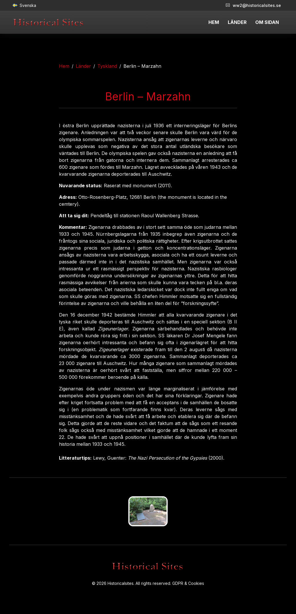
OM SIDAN (267, 22)
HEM (213, 22)
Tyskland (107, 66)
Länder (83, 66)
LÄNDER (237, 22)
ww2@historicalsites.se (253, 5)
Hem (64, 66)
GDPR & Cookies (188, 583)
